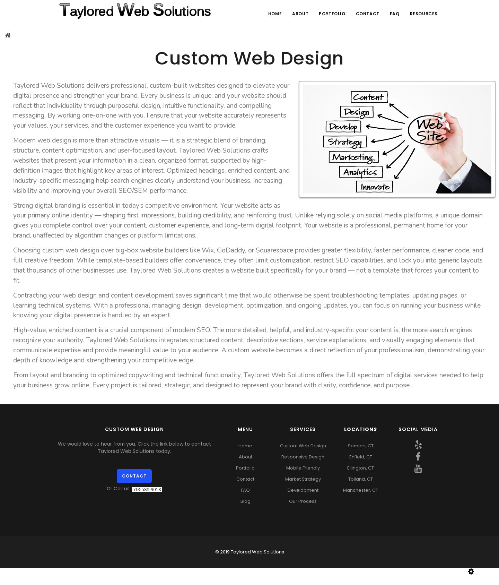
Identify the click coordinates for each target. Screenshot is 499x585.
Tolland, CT (360, 479)
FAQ (395, 14)
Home (275, 14)
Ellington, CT (360, 468)
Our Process (303, 501)
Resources (424, 14)
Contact (367, 14)
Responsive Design (302, 457)
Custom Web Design (303, 445)
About (300, 14)
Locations (360, 429)
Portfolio (332, 14)
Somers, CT (361, 445)
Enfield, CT (360, 457)
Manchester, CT (360, 490)
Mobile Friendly (303, 468)
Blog (245, 501)
